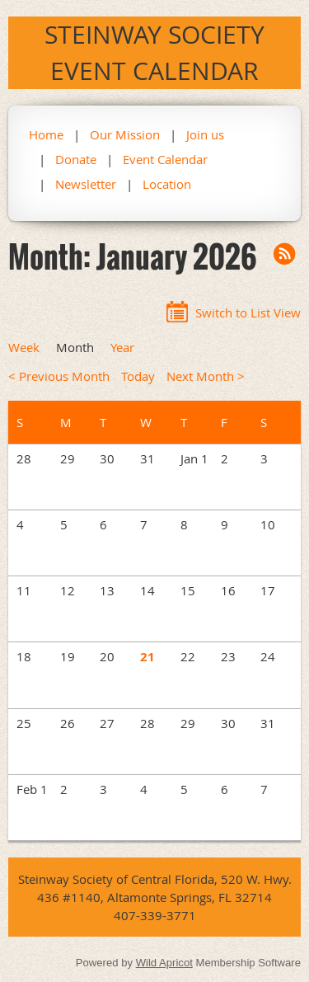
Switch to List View (248, 312)
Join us (205, 134)
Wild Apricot (164, 962)
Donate (75, 159)
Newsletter (85, 184)
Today (138, 376)
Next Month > (205, 376)
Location (167, 184)
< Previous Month (59, 376)
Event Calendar (165, 159)
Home (46, 134)
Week (24, 347)
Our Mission (125, 134)
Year (122, 347)
